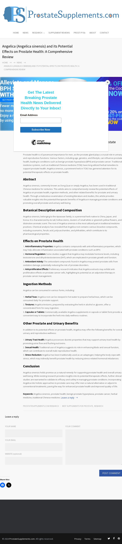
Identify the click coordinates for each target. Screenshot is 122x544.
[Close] (107, 82)
